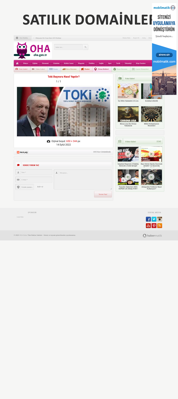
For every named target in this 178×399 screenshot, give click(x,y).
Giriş (144, 38)
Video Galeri (40, 69)
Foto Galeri (23, 69)
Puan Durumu (122, 69)
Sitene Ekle (126, 38)
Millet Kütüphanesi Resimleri (152, 116)
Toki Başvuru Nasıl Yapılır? (64, 76)
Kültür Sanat (68, 63)
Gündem (56, 63)
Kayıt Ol (136, 38)
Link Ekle (20, 217)
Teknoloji (128, 63)
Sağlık (101, 63)
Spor (110, 63)
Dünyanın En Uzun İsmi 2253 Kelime (48, 38)
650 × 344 (71, 141)
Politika (92, 63)
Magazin (81, 63)
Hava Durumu (71, 69)
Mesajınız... (83, 179)
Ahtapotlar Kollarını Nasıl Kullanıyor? (152, 179)
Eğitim (35, 63)
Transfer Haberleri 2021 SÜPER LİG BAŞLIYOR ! (128, 179)
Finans (55, 69)
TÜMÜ (158, 141)
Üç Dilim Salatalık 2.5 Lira (128, 92)
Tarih (118, 63)
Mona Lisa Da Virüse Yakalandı (128, 116)
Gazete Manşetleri (142, 69)
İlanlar (87, 69)
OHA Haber (23, 235)
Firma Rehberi (103, 69)
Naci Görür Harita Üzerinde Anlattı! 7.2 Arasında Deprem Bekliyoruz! (152, 157)
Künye (151, 38)
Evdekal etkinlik (152, 92)
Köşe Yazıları (140, 63)
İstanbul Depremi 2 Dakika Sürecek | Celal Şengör (128, 156)
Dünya (25, 63)
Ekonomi (45, 63)
